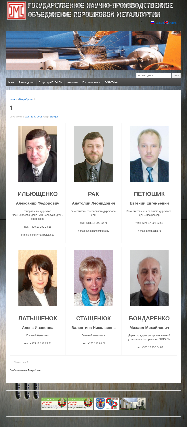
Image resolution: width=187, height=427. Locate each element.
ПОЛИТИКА (111, 82)
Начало (13, 99)
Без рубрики (25, 99)
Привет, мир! (21, 362)
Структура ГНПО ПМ (50, 82)
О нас (11, 82)
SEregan (54, 116)
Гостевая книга (91, 82)
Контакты (72, 82)
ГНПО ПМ (17, 422)
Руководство (26, 82)
